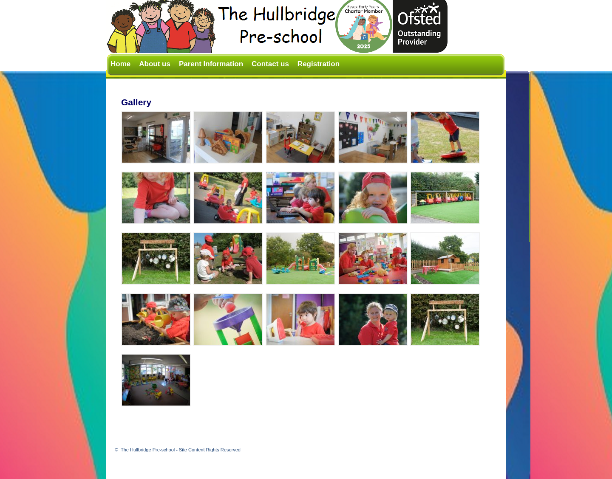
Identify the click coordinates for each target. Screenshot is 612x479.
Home (120, 64)
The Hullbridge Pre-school (181, 449)
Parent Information (211, 64)
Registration (319, 64)
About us (154, 64)
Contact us (270, 64)
